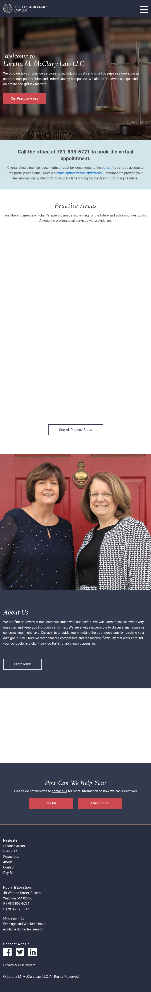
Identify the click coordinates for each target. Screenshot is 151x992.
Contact (8, 867)
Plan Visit (10, 851)
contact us (59, 791)
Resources (11, 857)
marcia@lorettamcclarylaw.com (80, 173)
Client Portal (100, 803)
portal (106, 168)
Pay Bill (51, 803)
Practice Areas (14, 846)
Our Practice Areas (24, 98)
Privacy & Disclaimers (19, 965)
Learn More (22, 664)
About (7, 862)
